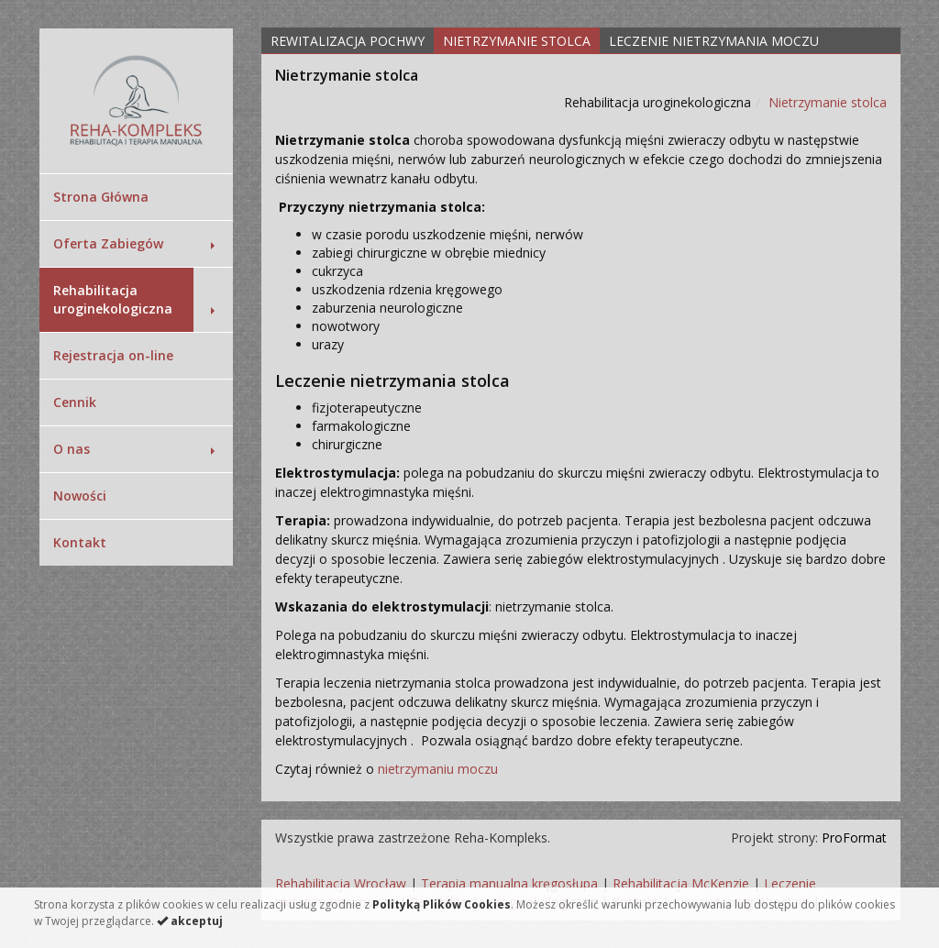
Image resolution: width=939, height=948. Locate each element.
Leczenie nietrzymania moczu (714, 41)
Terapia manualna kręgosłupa (509, 883)
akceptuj (190, 921)
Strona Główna (101, 196)
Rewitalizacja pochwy (348, 41)
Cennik (74, 402)
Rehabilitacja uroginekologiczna (112, 299)
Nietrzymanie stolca (517, 41)
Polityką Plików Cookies (441, 904)
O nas (71, 448)
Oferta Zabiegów (108, 243)
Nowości (79, 495)
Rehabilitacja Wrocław (340, 883)
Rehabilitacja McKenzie (681, 883)
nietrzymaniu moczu (438, 768)
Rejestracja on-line (113, 355)
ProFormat (854, 837)
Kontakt (79, 542)
